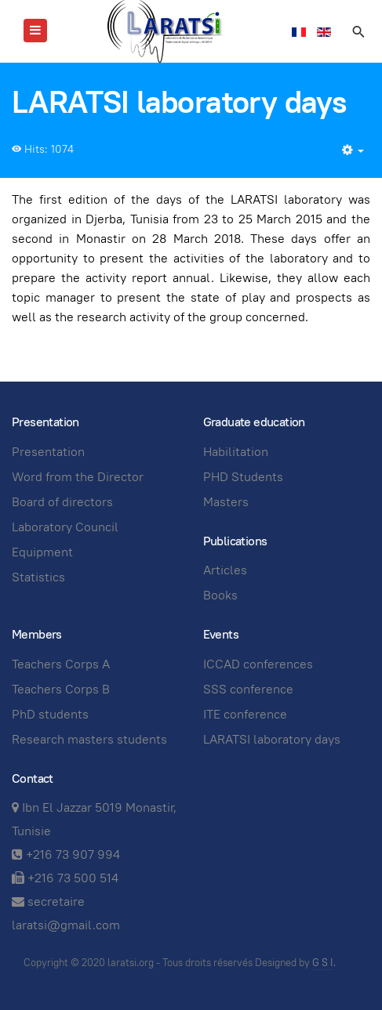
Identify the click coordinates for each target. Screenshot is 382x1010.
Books (220, 595)
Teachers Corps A (61, 664)
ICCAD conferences (258, 664)
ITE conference (245, 714)
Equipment (42, 552)
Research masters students (89, 739)
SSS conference (248, 689)
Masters (226, 502)
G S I (322, 962)
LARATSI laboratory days (271, 739)
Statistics (38, 577)
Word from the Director (78, 477)
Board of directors (62, 502)
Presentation (48, 451)
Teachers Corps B (61, 689)
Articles (225, 570)
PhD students (50, 714)
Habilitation (235, 451)
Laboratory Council (65, 527)
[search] (357, 31)
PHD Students (243, 477)
